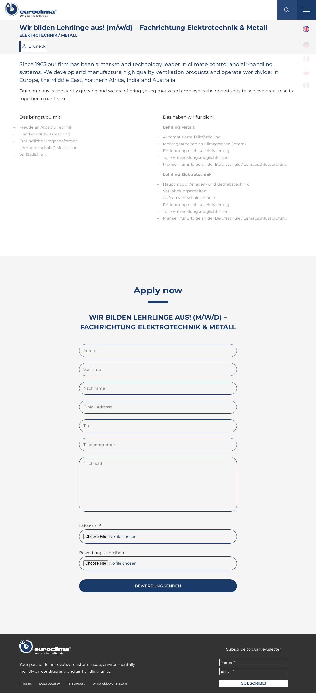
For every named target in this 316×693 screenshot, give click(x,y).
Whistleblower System (109, 683)
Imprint (25, 683)
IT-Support (76, 683)
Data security (49, 683)
